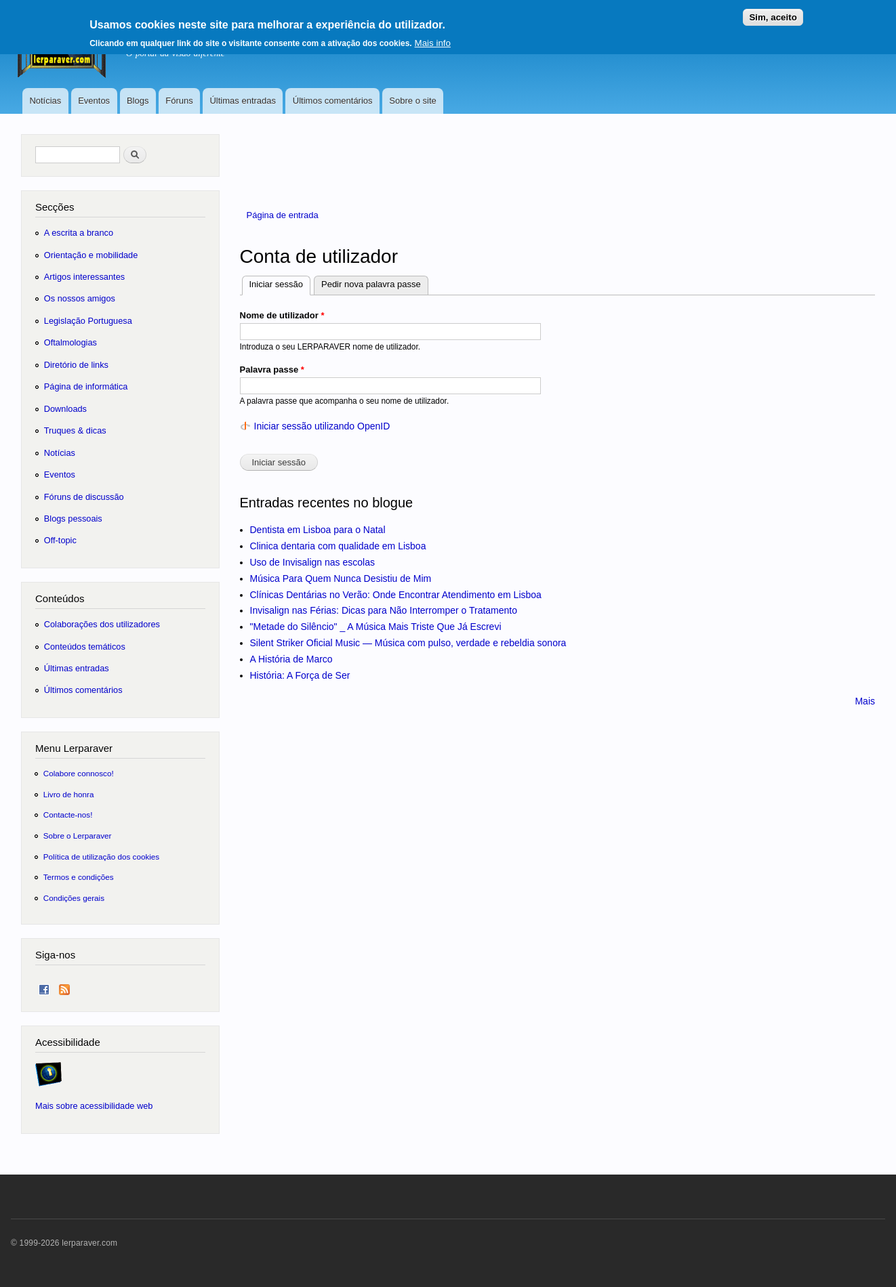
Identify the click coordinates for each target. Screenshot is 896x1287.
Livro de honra (68, 794)
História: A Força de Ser (300, 675)
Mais (865, 701)
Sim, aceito (772, 12)
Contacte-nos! (68, 814)
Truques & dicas (75, 430)
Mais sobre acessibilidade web (93, 1106)
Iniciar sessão (279, 282)
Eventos (94, 101)
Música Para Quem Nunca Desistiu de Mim (341, 578)
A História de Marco (291, 659)
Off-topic (60, 540)
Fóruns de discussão (84, 497)
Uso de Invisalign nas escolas (312, 562)
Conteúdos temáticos (84, 646)
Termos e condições (78, 876)
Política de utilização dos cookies (101, 856)
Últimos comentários (333, 101)
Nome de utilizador (282, 315)
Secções (54, 207)
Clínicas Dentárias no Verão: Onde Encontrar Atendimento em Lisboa (396, 594)
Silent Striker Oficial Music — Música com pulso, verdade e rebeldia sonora (408, 642)
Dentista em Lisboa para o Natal (318, 529)
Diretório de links (76, 365)
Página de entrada (283, 215)
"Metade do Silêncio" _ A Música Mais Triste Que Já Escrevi (376, 626)
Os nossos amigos (79, 298)
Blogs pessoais (73, 518)
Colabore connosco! (78, 773)
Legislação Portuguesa (88, 321)
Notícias (45, 101)
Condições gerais (73, 897)
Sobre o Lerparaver (77, 835)
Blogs (138, 101)
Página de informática (86, 386)
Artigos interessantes (84, 277)
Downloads (65, 409)
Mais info (433, 38)
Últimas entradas (242, 101)
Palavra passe (272, 369)
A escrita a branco (78, 233)
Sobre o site (412, 101)
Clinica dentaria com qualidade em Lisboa (338, 546)
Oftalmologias (70, 342)
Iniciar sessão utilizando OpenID (322, 426)
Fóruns (178, 101)
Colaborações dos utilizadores (102, 624)
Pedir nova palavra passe (371, 284)
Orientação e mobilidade (91, 255)
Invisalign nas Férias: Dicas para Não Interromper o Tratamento (384, 610)
